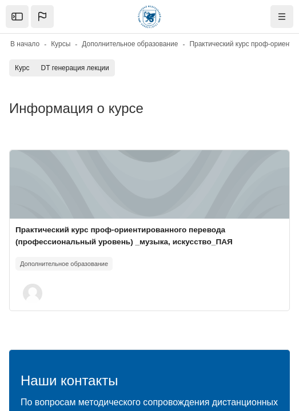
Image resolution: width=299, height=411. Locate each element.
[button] (42, 16)
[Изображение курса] (149, 184)
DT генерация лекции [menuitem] (75, 68)
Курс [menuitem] (22, 68)
